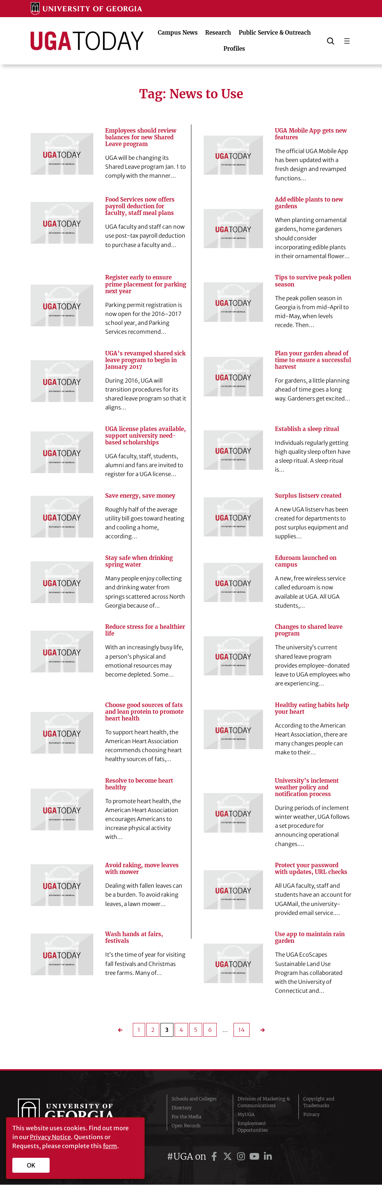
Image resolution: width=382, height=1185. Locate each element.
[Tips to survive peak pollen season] (233, 302)
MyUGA (246, 1115)
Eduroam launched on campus (305, 561)
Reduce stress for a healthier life (145, 630)
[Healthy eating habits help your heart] (233, 730)
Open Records (186, 1126)
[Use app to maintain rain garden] (233, 963)
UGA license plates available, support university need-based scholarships (145, 436)
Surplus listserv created (308, 496)
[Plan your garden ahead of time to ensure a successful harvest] (233, 377)
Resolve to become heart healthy (139, 784)
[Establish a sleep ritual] (233, 450)
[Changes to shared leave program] (233, 656)
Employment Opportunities (253, 1127)
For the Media (186, 1117)
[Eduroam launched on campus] (233, 582)
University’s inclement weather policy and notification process (307, 788)
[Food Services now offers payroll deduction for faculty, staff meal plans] (62, 223)
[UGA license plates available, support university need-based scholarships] (62, 452)
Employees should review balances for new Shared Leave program (140, 137)
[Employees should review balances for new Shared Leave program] (62, 154)
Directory (182, 1108)
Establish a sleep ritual (307, 429)
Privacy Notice (50, 1137)
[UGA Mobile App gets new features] (233, 155)
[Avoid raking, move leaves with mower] (62, 886)
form (110, 1146)
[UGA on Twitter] (228, 1157)
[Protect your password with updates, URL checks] (233, 890)
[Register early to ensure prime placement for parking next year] (62, 305)
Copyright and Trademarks (318, 1102)
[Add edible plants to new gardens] (233, 228)
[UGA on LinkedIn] (267, 1157)
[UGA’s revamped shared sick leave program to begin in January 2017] (62, 381)
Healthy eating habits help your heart (312, 708)
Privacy (311, 1115)
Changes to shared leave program (308, 630)
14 (241, 1030)
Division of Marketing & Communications (264, 1102)
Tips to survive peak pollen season (313, 281)
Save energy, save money (140, 496)
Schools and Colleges (194, 1099)
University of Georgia (73, 1115)
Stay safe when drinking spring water (139, 561)
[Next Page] (260, 1031)
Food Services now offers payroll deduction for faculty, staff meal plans (140, 206)
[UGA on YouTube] (255, 1157)
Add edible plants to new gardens (309, 203)
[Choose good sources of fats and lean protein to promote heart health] (62, 733)
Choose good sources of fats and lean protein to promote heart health (144, 712)
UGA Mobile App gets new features (311, 134)
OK (31, 1165)
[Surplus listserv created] (233, 517)
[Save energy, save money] (62, 517)
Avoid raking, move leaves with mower (142, 869)
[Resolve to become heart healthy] (62, 810)
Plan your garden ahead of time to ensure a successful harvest (313, 360)
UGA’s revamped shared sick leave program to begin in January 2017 (145, 360)
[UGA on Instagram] (242, 1157)
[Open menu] (346, 41)
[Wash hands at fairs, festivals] (62, 955)
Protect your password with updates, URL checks (311, 869)
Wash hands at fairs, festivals (134, 938)
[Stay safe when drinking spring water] (62, 582)
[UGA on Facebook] (215, 1157)
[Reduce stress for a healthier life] (62, 651)
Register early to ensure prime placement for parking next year (145, 285)
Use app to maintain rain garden (310, 938)
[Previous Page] (122, 1031)
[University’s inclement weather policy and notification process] (233, 813)
